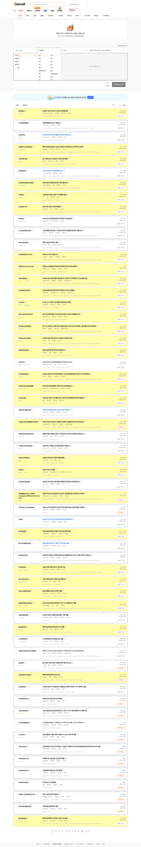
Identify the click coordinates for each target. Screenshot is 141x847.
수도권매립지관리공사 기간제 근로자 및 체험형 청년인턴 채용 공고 (63, 230)
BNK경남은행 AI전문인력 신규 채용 (53, 627)
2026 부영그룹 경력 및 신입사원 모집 (54, 567)
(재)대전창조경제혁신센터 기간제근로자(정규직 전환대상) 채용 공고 (63, 434)
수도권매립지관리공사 (24, 231)
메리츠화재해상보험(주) (25, 603)
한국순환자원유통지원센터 (26, 183)
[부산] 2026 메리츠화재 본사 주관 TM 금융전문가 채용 (59, 603)
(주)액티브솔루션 (23, 782)
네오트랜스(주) (22, 207)
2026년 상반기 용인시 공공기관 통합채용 (55, 111)
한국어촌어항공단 (23, 374)
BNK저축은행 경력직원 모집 (51, 675)
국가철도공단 (22, 398)
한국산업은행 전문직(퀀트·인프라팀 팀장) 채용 (57, 531)
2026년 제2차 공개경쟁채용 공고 (53, 171)
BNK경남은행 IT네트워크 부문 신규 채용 (55, 818)
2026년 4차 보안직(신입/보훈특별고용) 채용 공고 (58, 519)
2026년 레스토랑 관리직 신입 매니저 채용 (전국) (57, 338)
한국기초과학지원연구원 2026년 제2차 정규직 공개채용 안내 (61, 314)
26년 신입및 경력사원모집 (51, 794)
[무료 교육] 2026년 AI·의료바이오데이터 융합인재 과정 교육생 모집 (63, 422)
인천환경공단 (22, 171)
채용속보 (61, 16)
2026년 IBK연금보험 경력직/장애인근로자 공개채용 (58, 290)
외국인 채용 (87, 16)
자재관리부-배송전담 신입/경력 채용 (54, 758)
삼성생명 (21, 663)
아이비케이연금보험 (24, 290)
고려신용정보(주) (23, 711)
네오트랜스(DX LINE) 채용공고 (52, 207)
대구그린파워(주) (23, 579)
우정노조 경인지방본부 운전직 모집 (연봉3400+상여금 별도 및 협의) (63, 507)
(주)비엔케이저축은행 (24, 675)
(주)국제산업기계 (23, 699)
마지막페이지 (88, 831)
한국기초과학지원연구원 (25, 314)
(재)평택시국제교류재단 (25, 147)
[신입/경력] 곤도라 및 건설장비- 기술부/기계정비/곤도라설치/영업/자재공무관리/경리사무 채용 (71, 746)
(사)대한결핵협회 (23, 123)
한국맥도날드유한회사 (24, 338)
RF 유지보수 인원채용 (49, 782)
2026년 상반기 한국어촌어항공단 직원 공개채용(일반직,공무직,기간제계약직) (66, 374)
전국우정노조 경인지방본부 (26, 507)
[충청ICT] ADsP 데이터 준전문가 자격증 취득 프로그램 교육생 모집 (63, 651)
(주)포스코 (21, 362)
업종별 (41, 16)
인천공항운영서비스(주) (25, 255)
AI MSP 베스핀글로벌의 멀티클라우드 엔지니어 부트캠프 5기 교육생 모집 (65, 278)
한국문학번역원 (22, 555)
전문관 (77, 16)
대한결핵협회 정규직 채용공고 (52, 123)
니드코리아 (21, 735)
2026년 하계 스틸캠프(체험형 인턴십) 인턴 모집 (57, 362)
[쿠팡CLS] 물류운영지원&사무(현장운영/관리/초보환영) (60, 266)
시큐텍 (20, 519)
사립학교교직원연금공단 (25, 446)
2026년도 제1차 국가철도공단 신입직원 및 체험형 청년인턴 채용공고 (64, 398)
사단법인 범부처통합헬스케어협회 (28, 422)
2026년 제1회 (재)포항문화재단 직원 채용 (55, 615)
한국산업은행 (22, 531)
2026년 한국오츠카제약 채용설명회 (53, 458)
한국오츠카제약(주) (24, 458)
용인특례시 (21, 111)
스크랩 (16, 105)
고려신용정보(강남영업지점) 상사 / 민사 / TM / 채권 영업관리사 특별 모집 (65, 711)
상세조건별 (50, 16)
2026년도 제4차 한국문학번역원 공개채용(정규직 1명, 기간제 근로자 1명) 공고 (67, 555)
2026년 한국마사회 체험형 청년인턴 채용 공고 (57, 135)
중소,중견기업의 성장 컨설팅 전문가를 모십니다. (57, 663)
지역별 (20, 16)
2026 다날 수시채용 (49, 470)
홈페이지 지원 (120, 116)
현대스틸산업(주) (23, 243)
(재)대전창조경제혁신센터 (26, 434)
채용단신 (96, 16)
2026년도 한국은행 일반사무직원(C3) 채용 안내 (57, 219)
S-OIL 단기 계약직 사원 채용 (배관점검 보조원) (57, 302)
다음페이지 (85, 831)
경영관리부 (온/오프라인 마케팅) (52, 699)
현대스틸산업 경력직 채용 (50, 242)
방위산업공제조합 (23, 350)
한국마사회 (21, 135)
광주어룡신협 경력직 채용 (50, 806)
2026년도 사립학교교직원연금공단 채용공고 (56, 446)
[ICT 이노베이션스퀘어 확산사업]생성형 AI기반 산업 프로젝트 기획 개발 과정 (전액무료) (69, 326)
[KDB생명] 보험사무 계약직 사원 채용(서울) (56, 543)
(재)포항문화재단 (23, 615)
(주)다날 (20, 470)
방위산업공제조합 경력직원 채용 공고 (54, 350)
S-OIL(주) (21, 302)
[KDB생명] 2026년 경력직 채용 (52, 591)
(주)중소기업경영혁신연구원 (26, 794)
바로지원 (121, 427)
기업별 (34, 16)
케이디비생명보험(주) (24, 543)
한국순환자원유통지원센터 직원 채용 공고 (55, 183)
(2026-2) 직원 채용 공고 (50, 254)
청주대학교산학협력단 (24, 326)
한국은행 (21, 219)
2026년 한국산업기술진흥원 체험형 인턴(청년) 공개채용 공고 (61, 482)
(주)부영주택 (22, 567)
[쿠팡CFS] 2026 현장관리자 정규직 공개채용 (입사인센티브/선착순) (63, 494)
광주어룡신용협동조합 (24, 806)
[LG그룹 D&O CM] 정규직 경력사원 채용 (55, 159)
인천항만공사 (22, 687)
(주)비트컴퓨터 (22, 278)
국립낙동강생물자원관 (24, 410)
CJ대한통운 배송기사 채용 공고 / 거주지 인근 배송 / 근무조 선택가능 (63, 723)
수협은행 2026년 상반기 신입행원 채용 (54, 195)
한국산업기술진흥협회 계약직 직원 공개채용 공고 (57, 386)
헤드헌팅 (69, 16)
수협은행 (21, 195)
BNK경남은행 (22, 627)
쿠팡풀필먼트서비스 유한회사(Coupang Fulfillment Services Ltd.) (29, 496)
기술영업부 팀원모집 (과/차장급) (52, 770)
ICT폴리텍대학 (22, 639)
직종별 (27, 16)
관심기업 (24, 105)
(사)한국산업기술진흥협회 (26, 386)
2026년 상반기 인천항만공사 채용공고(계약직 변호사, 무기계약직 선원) (64, 687)
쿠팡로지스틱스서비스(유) (26, 267)
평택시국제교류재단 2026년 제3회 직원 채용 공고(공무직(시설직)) (63, 147)
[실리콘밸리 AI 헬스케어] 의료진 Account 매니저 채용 (59, 734)
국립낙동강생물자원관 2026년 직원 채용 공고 (57, 410)
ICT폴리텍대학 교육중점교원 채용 (53, 639)
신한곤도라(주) (22, 747)
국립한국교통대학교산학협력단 (27, 651)
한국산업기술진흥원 (24, 482)
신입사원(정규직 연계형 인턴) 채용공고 (54, 579)
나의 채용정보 (106, 16)
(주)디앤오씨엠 (22, 159)
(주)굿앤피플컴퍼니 (24, 723)
